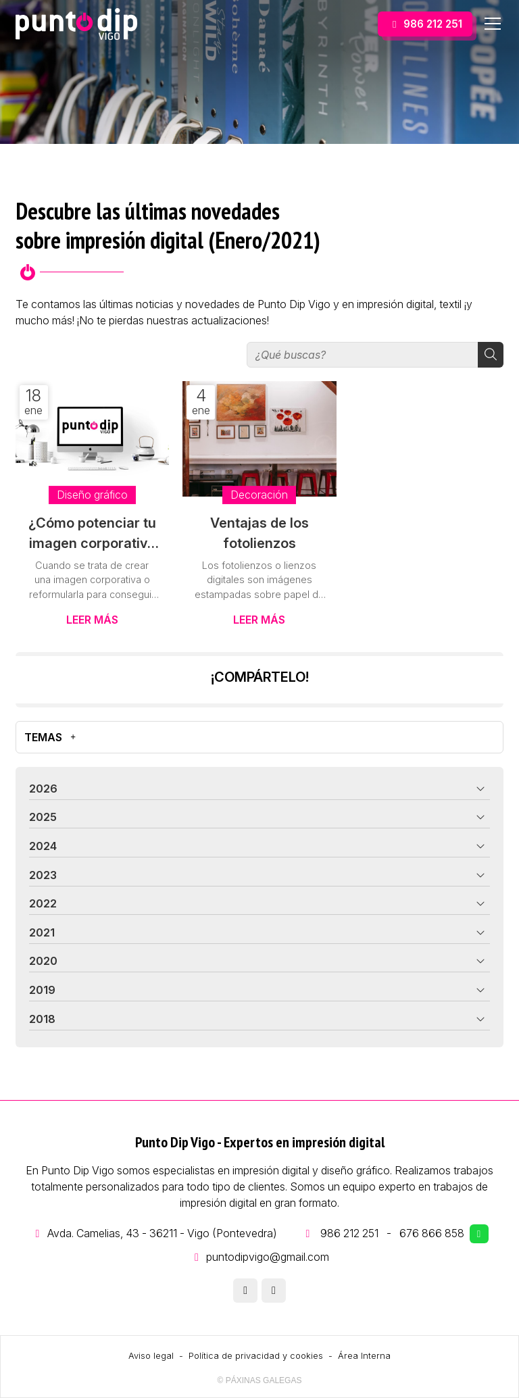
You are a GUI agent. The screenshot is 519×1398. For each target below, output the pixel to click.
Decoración (259, 495)
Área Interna (364, 1356)
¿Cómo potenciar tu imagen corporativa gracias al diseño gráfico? (92, 534)
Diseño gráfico (92, 495)
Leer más (92, 619)
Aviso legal (151, 1356)
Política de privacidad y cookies (256, 1356)
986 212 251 (349, 1233)
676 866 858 (431, 1233)
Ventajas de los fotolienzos (259, 533)
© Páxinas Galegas (260, 1380)
